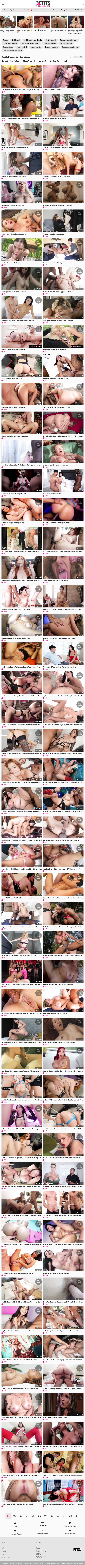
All (70, 57)
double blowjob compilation (12, 51)
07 (45, 1515)
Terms (38, 1548)
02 (14, 1515)
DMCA (38, 1554)
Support (4, 1551)
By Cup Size (55, 61)
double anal (16, 40)
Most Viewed (29, 61)
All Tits (4, 10)
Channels (46, 10)
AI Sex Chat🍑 (26, 10)
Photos (37, 10)
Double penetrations (10, 44)
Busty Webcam (66, 10)
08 (52, 1515)
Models (55, 10)
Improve (4, 1554)
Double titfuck (8, 47)
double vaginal (22, 47)
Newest (4, 61)
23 (70, 1515)
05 (33, 1515)
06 (39, 1515)
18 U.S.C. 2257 (41, 1557)
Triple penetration (66, 44)
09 (58, 1515)
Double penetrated (51, 47)
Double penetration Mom (68, 40)
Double (5, 40)
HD (75, 57)
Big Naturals (14, 10)
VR (81, 57)
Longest (42, 61)
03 (21, 1515)
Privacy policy (41, 1551)
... (64, 1515)
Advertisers (5, 1557)
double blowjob (51, 40)
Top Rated (14, 61)
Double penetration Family (33, 40)
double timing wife (49, 44)
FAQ (2, 1548)
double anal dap (35, 47)
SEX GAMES (79, 10)
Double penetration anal (70, 47)
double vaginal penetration (30, 44)
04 (27, 1515)
